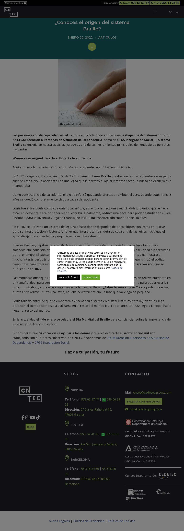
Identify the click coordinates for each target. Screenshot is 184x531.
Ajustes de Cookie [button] (68, 277)
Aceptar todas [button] (91, 277)
